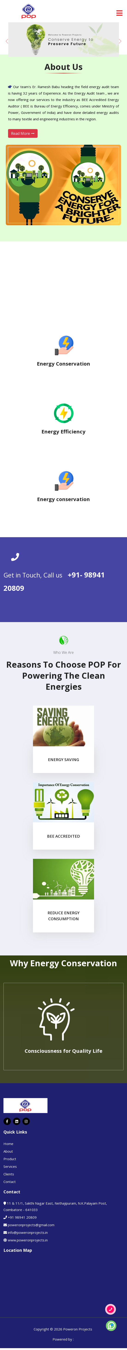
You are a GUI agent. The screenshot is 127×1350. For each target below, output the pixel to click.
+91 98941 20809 (22, 1217)
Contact (9, 1181)
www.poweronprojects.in (28, 1240)
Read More (23, 133)
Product (9, 1159)
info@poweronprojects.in (28, 1232)
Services (10, 1166)
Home (8, 1143)
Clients (8, 1174)
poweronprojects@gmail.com (31, 1225)
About (8, 1151)
